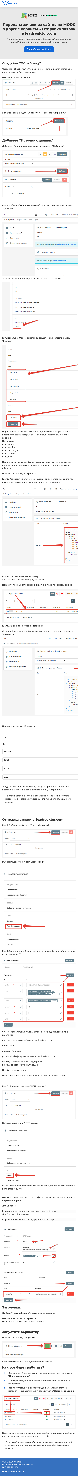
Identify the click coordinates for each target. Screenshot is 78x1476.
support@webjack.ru (13, 1472)
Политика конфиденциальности (17, 1464)
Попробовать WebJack (39, 49)
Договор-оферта (10, 1467)
